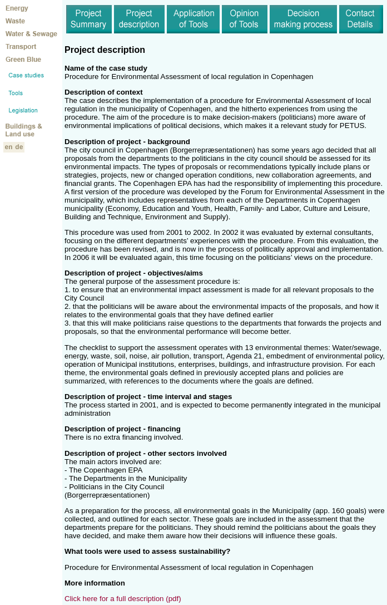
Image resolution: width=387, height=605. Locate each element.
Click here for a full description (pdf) (122, 598)
